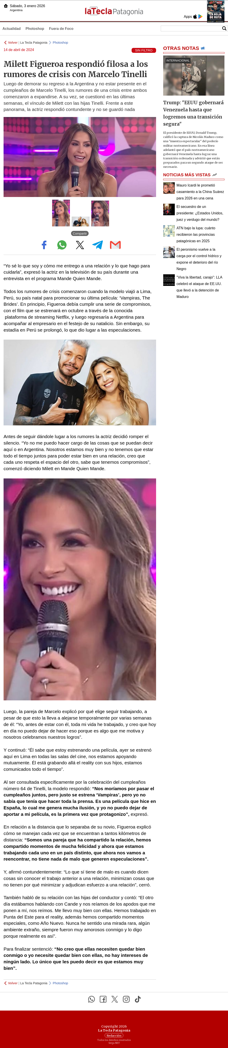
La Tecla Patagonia (33, 42)
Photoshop (35, 29)
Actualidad (11, 29)
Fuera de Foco (61, 29)
